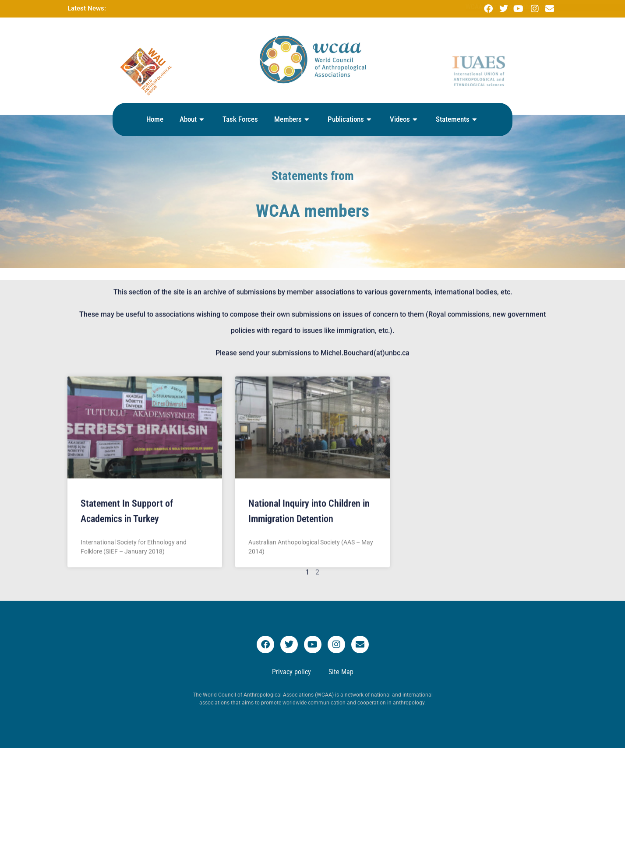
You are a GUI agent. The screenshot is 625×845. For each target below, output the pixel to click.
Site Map (340, 672)
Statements (457, 119)
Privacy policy (291, 672)
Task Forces (240, 119)
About (193, 119)
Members (292, 119)
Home (154, 119)
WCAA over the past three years (194, 7)
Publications (351, 119)
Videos (405, 119)
